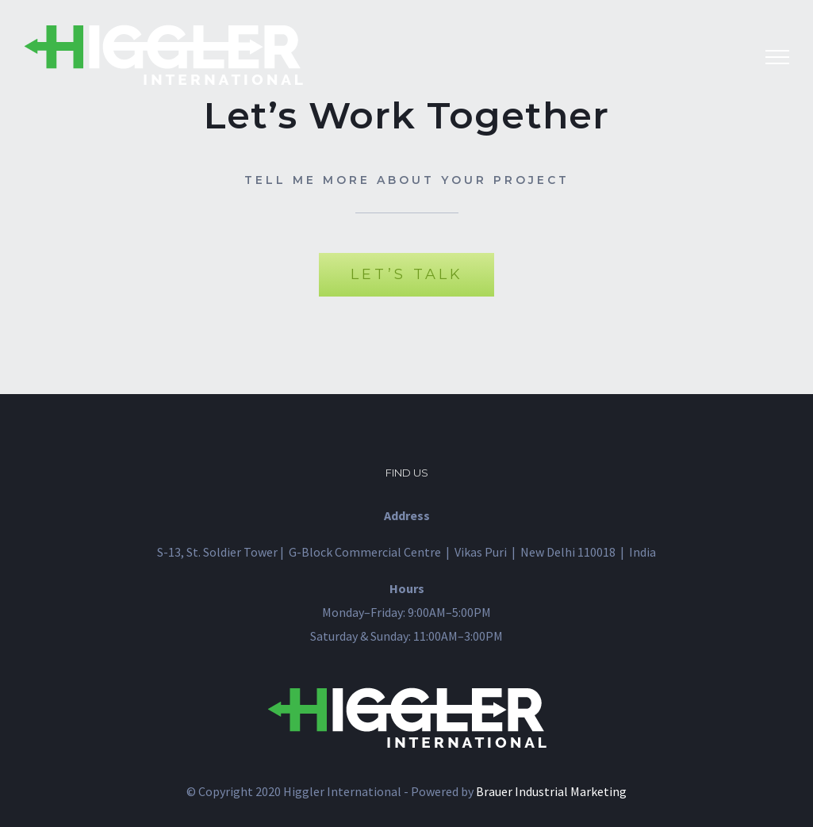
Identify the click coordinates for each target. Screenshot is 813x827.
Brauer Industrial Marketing (551, 791)
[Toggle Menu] (777, 57)
